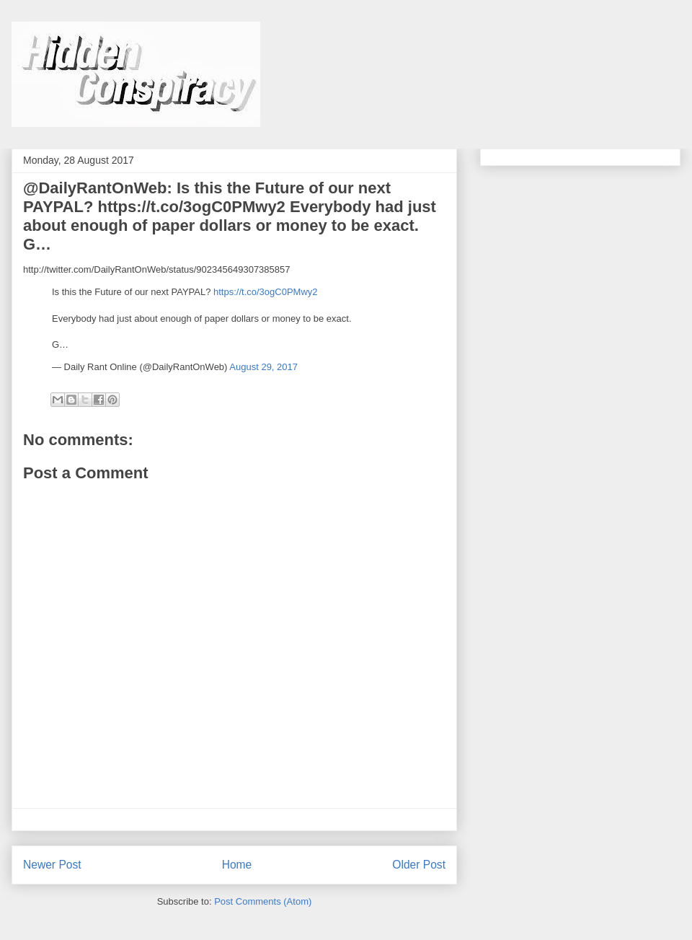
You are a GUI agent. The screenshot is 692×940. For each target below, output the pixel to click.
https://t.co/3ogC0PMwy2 (265, 291)
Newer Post (52, 864)
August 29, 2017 (263, 366)
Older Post (418, 864)
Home (237, 864)
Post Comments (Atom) (262, 901)
